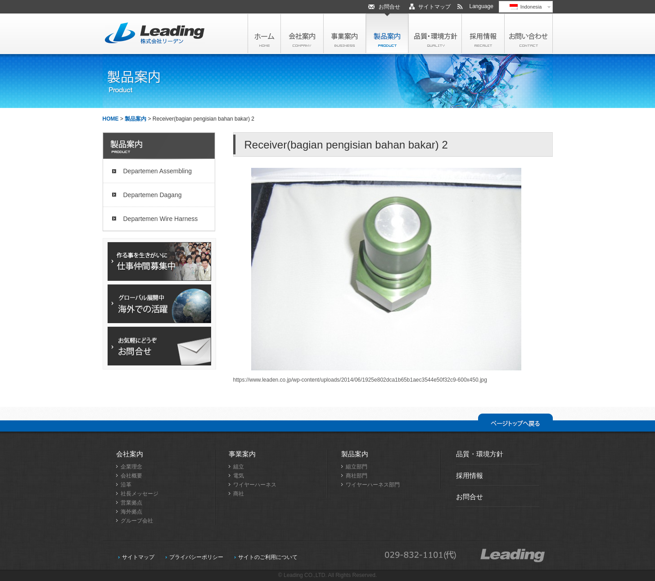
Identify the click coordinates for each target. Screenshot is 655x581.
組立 (238, 467)
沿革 (126, 485)
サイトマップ (434, 7)
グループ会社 (137, 521)
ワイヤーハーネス (254, 485)
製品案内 (135, 119)
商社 (238, 494)
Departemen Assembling (157, 171)
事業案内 (242, 454)
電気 (238, 476)
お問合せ (389, 7)
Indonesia (526, 6)
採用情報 (469, 475)
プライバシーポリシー (196, 557)
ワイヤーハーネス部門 (373, 485)
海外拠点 (131, 512)
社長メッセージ (139, 494)
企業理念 (131, 467)
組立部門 (356, 467)
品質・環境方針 (479, 454)
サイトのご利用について (268, 557)
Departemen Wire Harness (160, 218)
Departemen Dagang (152, 194)
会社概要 (131, 476)
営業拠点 (131, 503)
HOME (111, 119)
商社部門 (356, 476)
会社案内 (129, 454)
